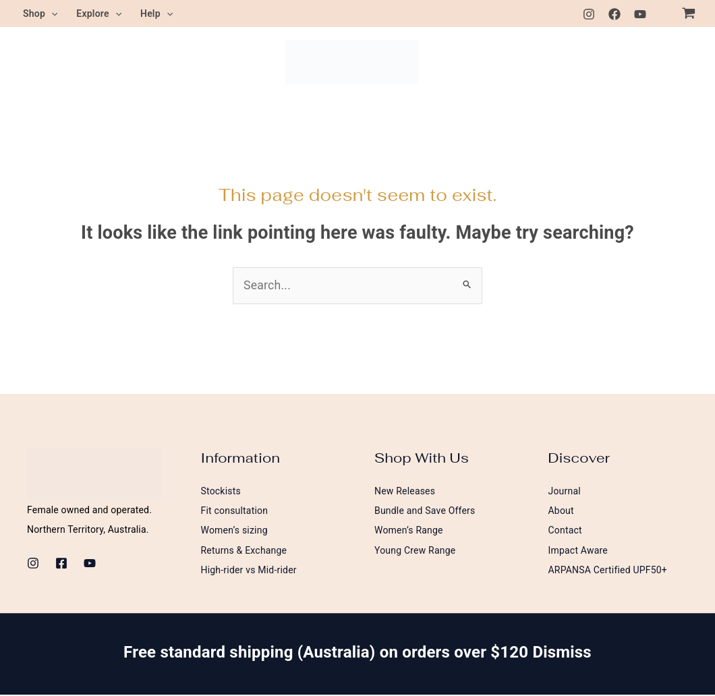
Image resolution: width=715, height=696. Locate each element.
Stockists (221, 491)
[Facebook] (614, 14)
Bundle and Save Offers (425, 511)
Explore (98, 13)
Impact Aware (578, 551)
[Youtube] (640, 14)
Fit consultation (234, 511)
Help (156, 13)
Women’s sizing (234, 530)
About (561, 511)
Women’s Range (408, 530)
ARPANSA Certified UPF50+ (608, 571)
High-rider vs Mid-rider (249, 571)
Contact (565, 530)
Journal (564, 491)
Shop (40, 13)
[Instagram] (589, 14)
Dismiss (561, 653)
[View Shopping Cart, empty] (689, 13)
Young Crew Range (414, 551)
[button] (51, 13)
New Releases (404, 491)
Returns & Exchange (244, 551)
